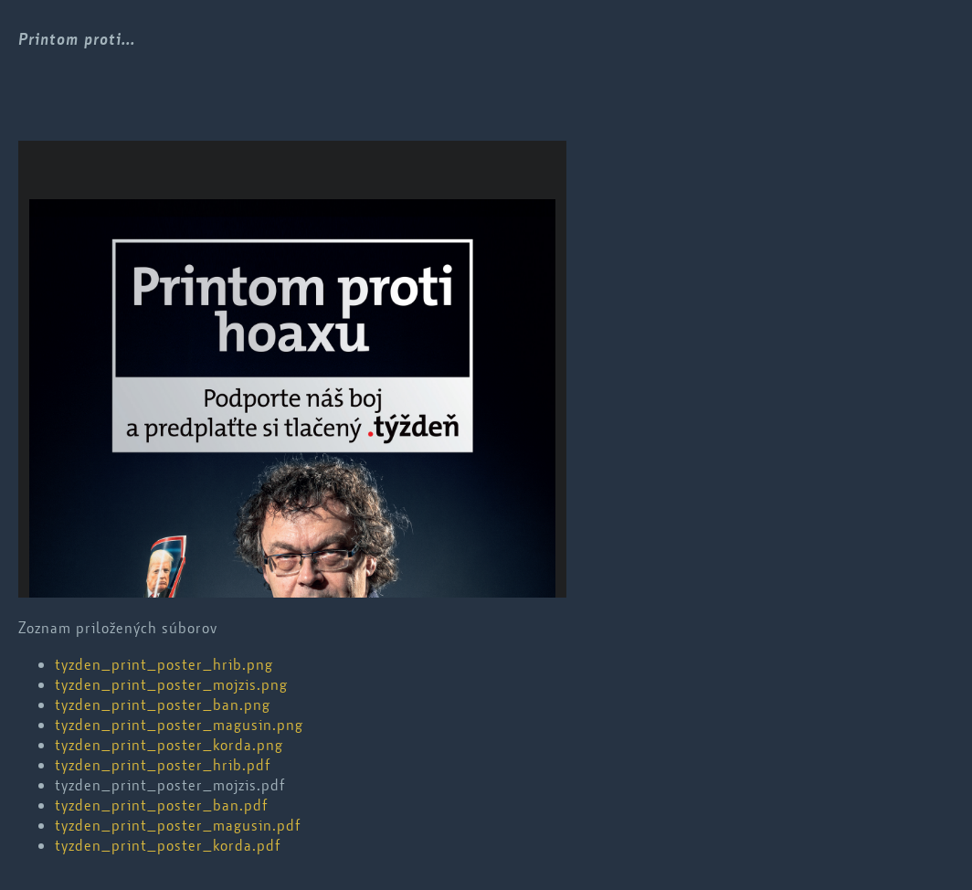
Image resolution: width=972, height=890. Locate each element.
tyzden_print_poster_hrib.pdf (162, 765)
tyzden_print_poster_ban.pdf (161, 805)
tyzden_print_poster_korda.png (169, 745)
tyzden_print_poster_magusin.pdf (178, 825)
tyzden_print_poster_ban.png (162, 704)
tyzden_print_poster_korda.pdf (167, 845)
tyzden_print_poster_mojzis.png (171, 684)
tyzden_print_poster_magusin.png (179, 725)
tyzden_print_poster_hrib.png (164, 664)
